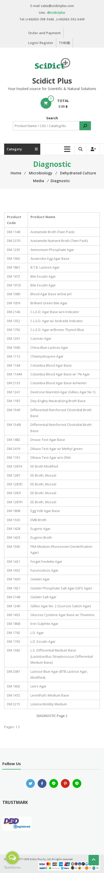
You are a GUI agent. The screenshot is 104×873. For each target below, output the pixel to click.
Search (52, 118)
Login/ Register (40, 42)
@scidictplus (56, 12)
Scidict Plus (52, 81)
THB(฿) (64, 42)
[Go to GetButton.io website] (12, 867)
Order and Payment (44, 33)
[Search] (85, 125)
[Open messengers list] (12, 857)
